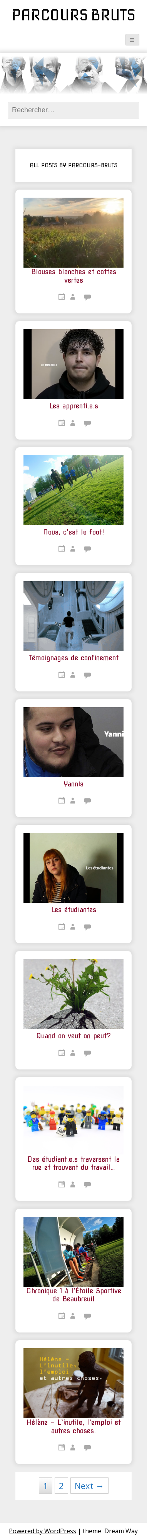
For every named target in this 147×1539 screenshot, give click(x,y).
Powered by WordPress (42, 1531)
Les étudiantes (73, 910)
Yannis (74, 784)
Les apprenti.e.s (73, 406)
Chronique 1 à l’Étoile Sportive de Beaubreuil (73, 1295)
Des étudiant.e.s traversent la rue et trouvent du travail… (73, 1163)
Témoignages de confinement (74, 658)
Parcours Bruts (73, 15)
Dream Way (121, 1531)
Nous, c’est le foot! (73, 532)
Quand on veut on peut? (73, 1036)
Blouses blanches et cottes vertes (73, 276)
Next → (89, 1485)
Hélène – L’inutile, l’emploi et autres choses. (74, 1426)
